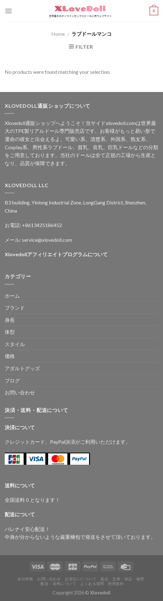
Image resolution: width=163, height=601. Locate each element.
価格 (10, 356)
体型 (10, 332)
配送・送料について (58, 583)
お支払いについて (81, 579)
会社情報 (25, 579)
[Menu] (8, 11)
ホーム (12, 296)
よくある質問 (92, 583)
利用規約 (116, 583)
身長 (10, 320)
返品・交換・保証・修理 (122, 579)
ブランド (15, 308)
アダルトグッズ (22, 368)
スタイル (15, 344)
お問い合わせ (20, 392)
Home (58, 34)
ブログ (12, 380)
